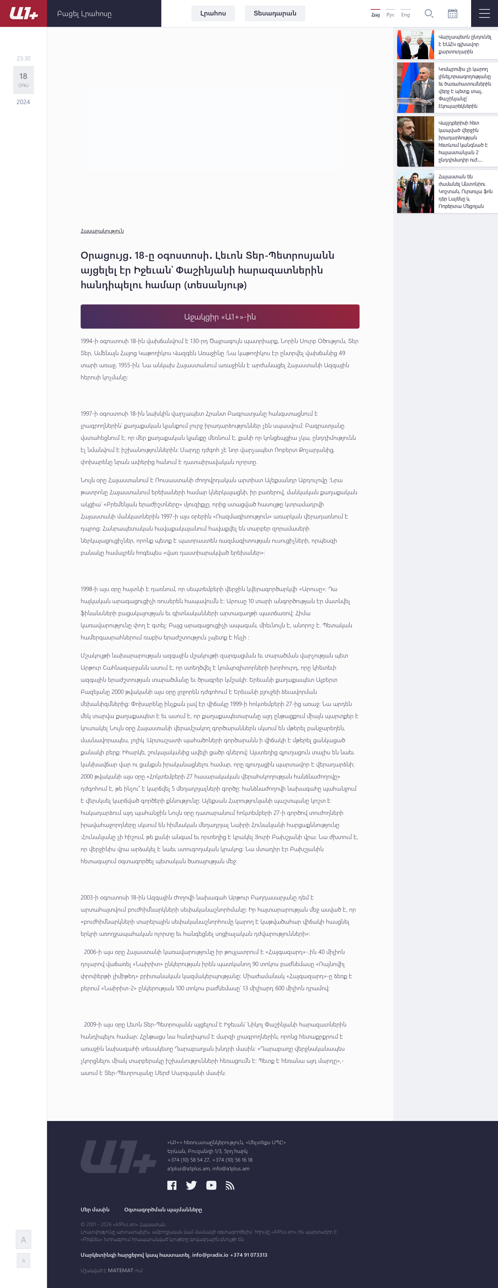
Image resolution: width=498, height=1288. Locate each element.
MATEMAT (120, 1270)
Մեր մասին (95, 1209)
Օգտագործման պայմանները (163, 1209)
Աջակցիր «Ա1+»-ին (220, 316)
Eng (405, 14)
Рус (390, 14)
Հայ (375, 14)
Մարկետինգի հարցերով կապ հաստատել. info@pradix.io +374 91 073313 (174, 1255)
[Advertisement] (447, 317)
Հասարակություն (102, 231)
